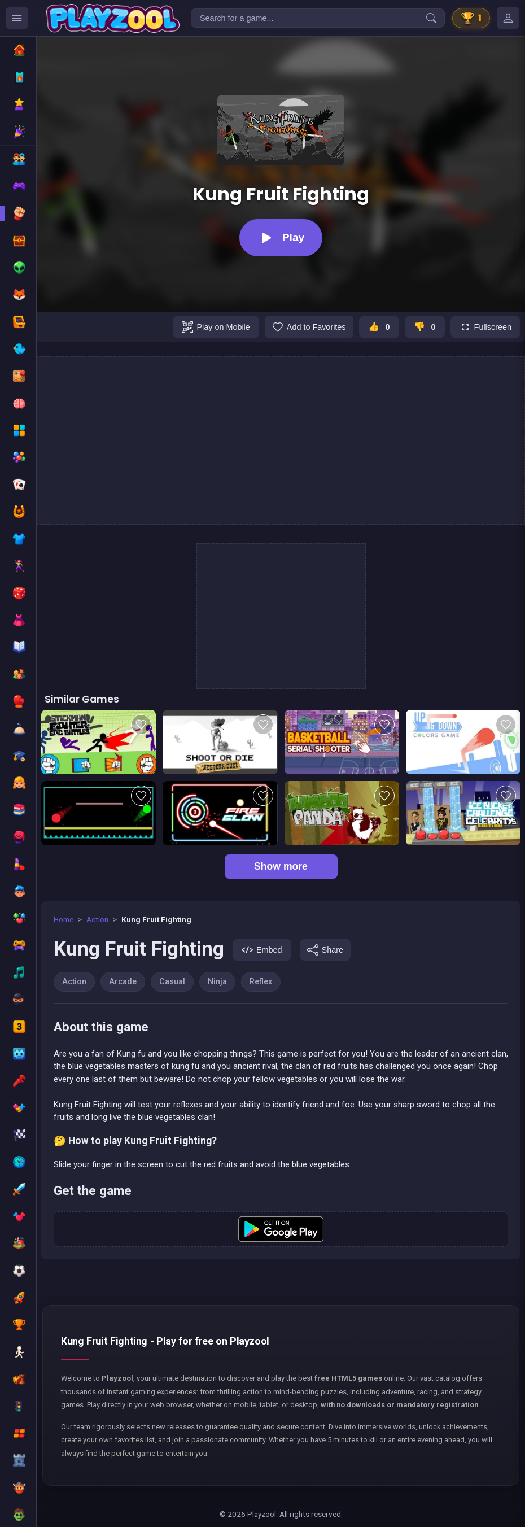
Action (97, 919)
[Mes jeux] (508, 18)
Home (63, 919)
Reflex (261, 982)
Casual (172, 982)
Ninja (217, 982)
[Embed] (262, 950)
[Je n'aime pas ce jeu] (425, 327)
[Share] (325, 950)
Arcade (123, 982)
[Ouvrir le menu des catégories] (17, 18)
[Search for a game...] (318, 18)
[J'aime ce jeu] (379, 327)
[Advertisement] (280, 440)
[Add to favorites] (309, 327)
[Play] (280, 237)
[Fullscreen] (485, 327)
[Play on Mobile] (216, 327)
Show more (281, 866)
